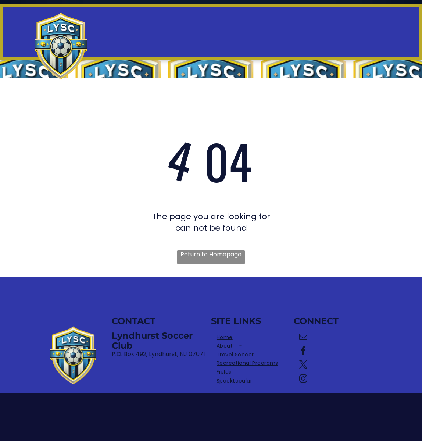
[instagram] (303, 380)
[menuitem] (252, 337)
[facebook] (303, 352)
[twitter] (303, 366)
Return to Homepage (211, 254)
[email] (303, 338)
